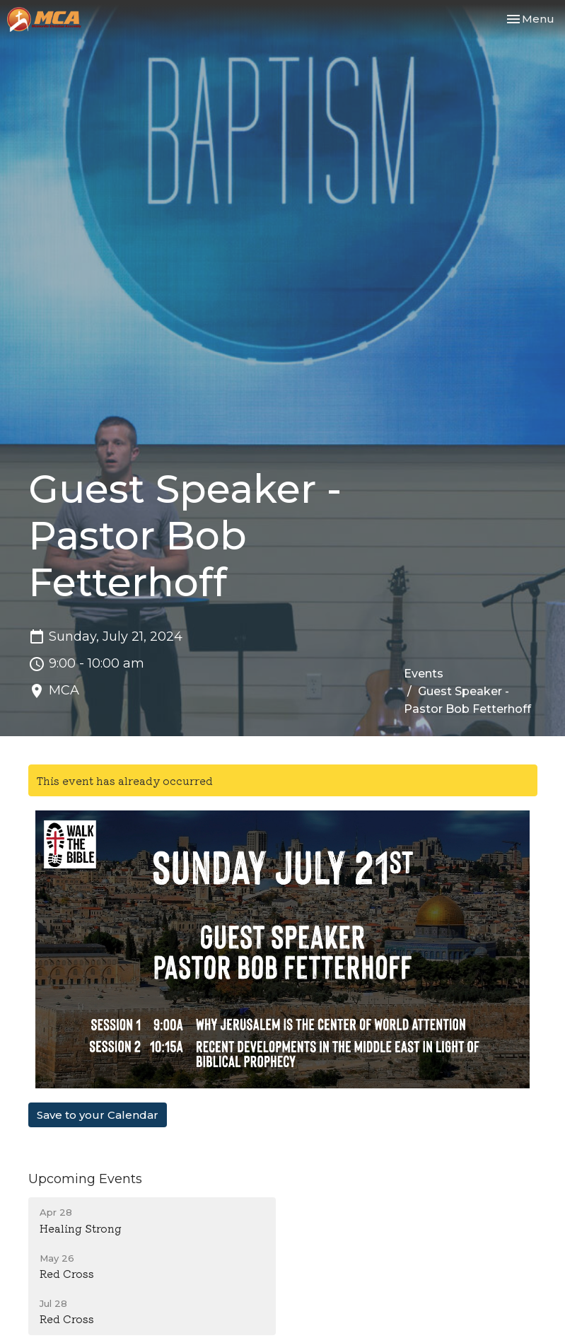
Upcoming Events (85, 1179)
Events (423, 673)
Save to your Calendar (97, 1115)
